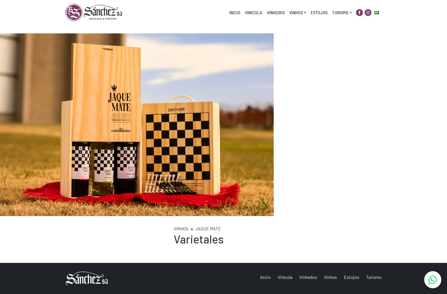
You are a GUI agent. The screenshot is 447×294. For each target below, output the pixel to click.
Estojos (319, 12)
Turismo (340, 12)
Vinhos (296, 12)
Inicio (234, 12)
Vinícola (253, 12)
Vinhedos (276, 12)
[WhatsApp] (432, 279)
